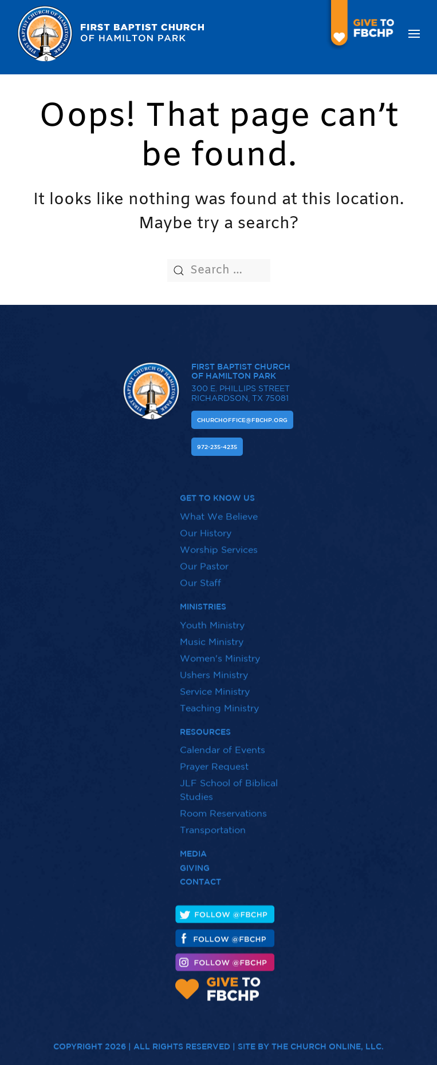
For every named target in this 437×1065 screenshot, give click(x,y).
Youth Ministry (212, 618)
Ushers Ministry (214, 668)
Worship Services (219, 543)
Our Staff (200, 576)
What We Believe (219, 510)
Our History (205, 527)
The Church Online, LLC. (327, 1040)
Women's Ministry (220, 651)
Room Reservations (223, 807)
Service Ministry (215, 684)
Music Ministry (211, 635)
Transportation (213, 823)
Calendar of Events (222, 743)
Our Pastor (204, 560)
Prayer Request (214, 760)
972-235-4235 (217, 446)
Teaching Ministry (219, 701)
